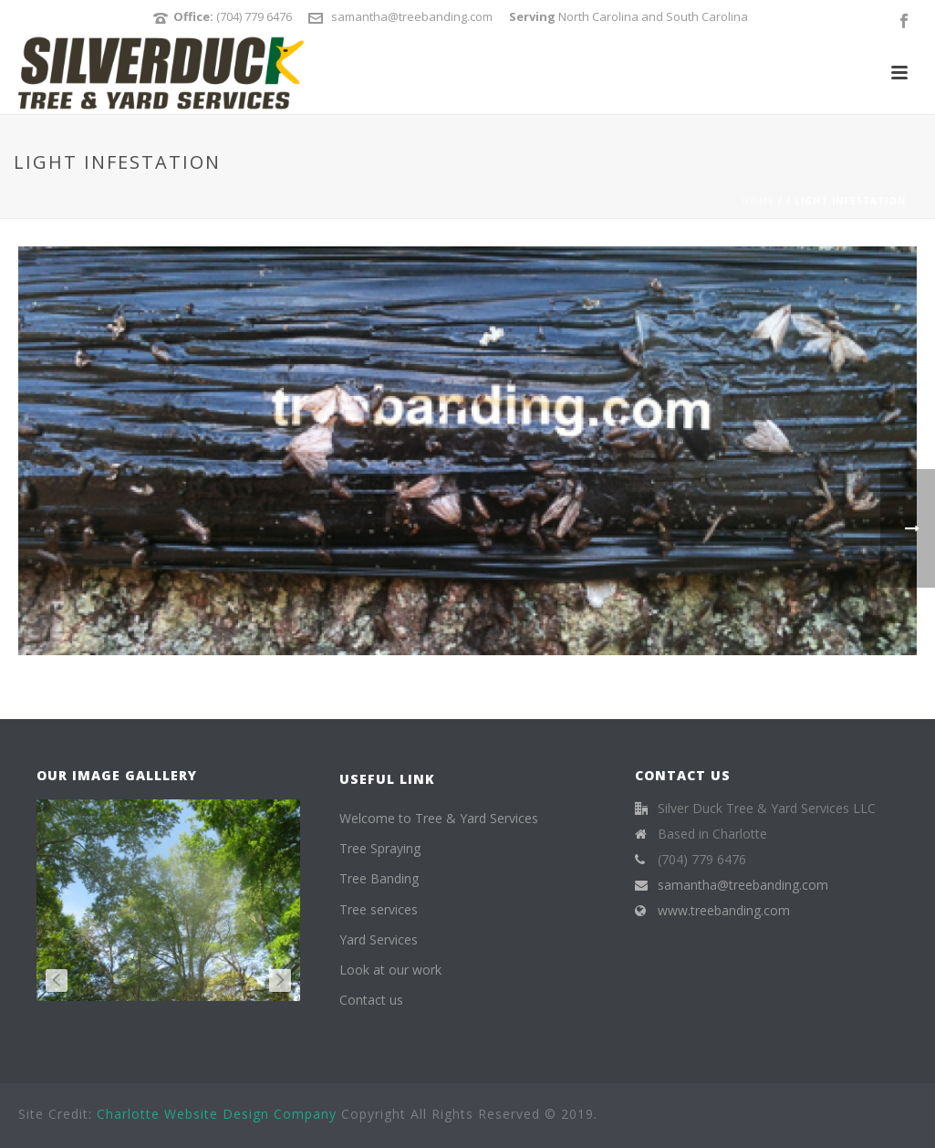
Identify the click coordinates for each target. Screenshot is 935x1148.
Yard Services (378, 939)
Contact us (371, 999)
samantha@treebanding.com (411, 16)
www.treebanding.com (724, 911)
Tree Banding (379, 878)
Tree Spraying (380, 848)
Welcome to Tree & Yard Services (438, 818)
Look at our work (390, 969)
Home (758, 200)
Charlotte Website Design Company (217, 1113)
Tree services (378, 909)
